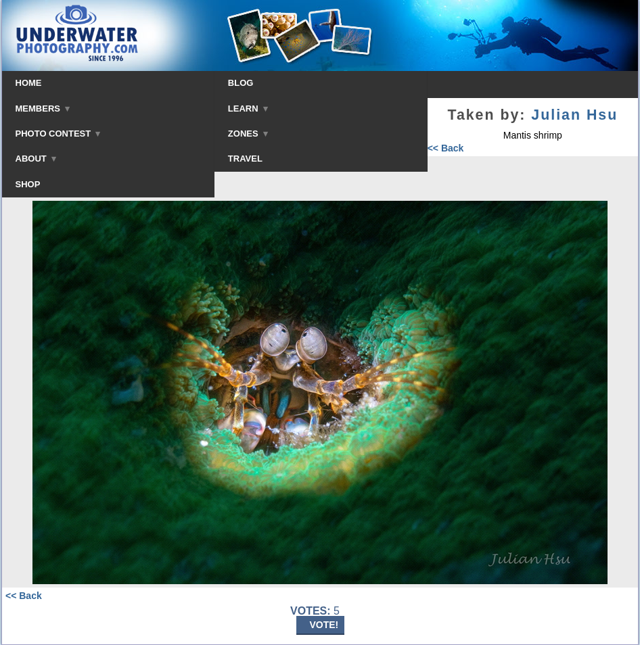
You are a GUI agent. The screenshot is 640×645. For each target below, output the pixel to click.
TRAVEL (245, 158)
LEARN (248, 108)
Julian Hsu (574, 115)
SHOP (28, 184)
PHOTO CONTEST (58, 133)
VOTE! (324, 624)
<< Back (446, 148)
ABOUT (36, 158)
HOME (29, 83)
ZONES (248, 133)
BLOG (241, 83)
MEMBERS (43, 108)
